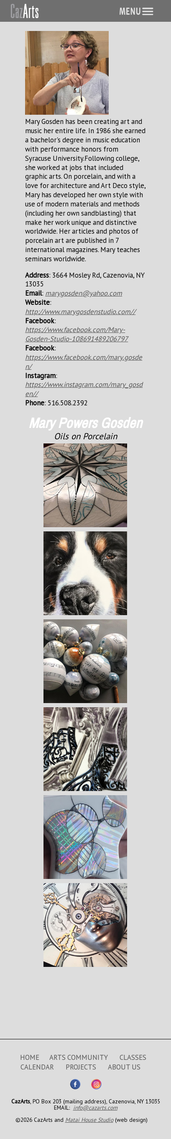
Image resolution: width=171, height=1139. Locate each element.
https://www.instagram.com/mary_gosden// (84, 389)
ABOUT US (124, 1067)
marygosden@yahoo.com (83, 293)
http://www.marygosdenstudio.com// (80, 311)
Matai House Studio (89, 1120)
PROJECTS (81, 1067)
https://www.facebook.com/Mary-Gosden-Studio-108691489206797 (76, 334)
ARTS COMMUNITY (78, 1057)
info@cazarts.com (95, 1107)
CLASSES (133, 1057)
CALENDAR (37, 1067)
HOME (29, 1057)
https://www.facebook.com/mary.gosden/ (83, 362)
